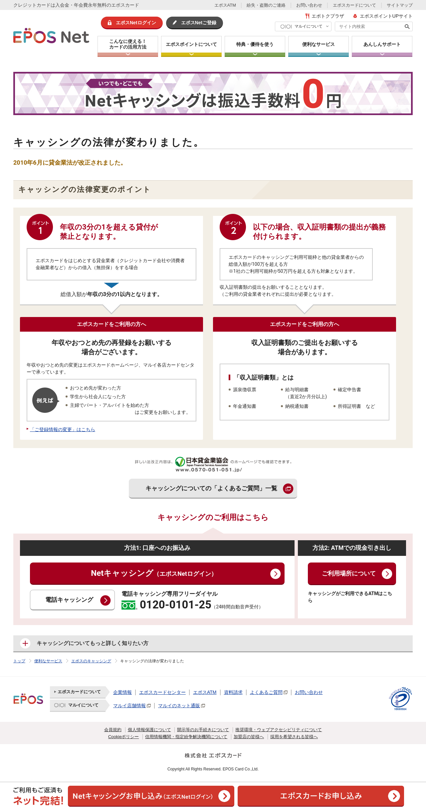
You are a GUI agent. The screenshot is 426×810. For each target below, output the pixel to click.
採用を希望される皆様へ (294, 736)
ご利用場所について (349, 573)
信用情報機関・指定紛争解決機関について (186, 736)
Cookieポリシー (123, 736)
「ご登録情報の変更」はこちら (62, 429)
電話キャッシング (69, 599)
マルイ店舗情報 (129, 705)
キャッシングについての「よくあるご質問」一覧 (211, 488)
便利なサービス (48, 661)
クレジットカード (32, 5)
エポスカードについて (354, 5)
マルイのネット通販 (179, 705)
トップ (19, 661)
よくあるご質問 (266, 692)
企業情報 (122, 692)
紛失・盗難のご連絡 (266, 5)
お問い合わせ (309, 5)
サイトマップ (400, 5)
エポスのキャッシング (91, 661)
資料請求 (233, 692)
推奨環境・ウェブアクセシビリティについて (278, 729)
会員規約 (112, 729)
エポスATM (225, 5)
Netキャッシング (154, 573)
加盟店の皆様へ (249, 736)
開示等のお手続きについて (203, 729)
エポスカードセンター (162, 692)
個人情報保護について (149, 729)
